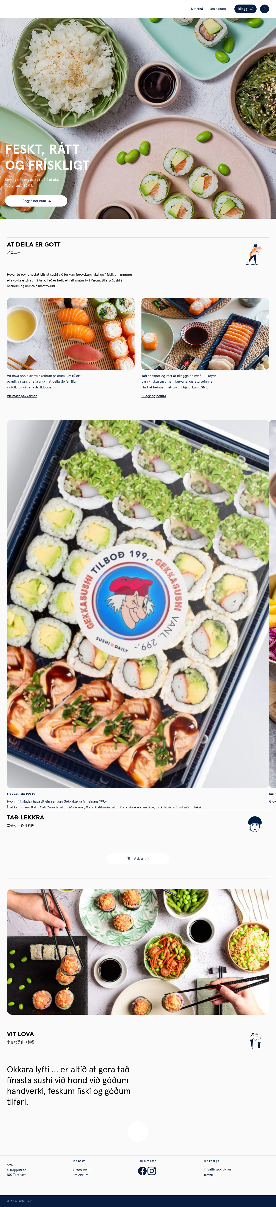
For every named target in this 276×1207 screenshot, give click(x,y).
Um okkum (218, 9)
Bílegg (242, 9)
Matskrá (197, 9)
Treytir (208, 1175)
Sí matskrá (135, 858)
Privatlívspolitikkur (217, 1169)
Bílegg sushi (81, 1169)
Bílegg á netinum (33, 201)
